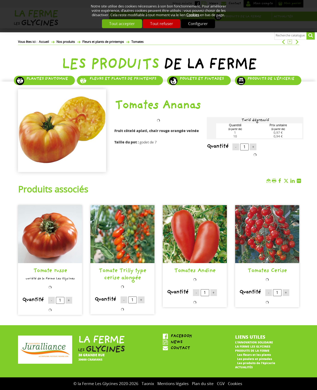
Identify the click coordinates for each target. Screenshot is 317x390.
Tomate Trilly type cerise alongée (122, 275)
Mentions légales (173, 383)
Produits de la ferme (252, 350)
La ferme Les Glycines (252, 346)
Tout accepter (119, 23)
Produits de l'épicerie (270, 79)
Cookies (192, 15)
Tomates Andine (194, 271)
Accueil (44, 42)
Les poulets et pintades (254, 359)
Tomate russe (50, 271)
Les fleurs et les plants (254, 355)
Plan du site (203, 383)
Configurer (201, 23)
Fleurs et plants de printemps (103, 42)
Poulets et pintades (201, 79)
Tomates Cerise (267, 271)
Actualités (244, 367)
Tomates (137, 42)
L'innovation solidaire (254, 342)
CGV (221, 383)
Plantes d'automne (47, 79)
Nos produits (65, 42)
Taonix (148, 383)
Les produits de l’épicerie (256, 363)
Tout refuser (161, 23)
